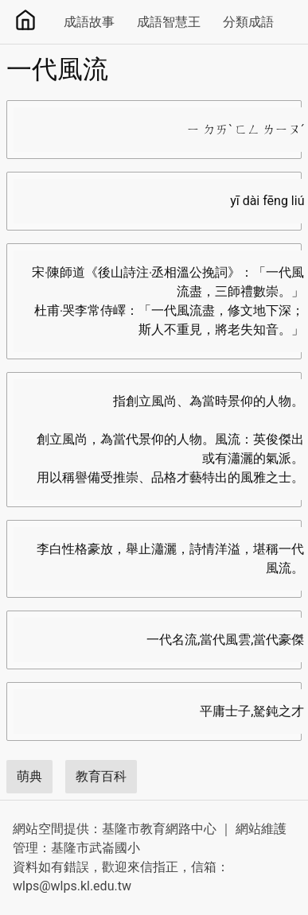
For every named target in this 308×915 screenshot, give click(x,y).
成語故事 (89, 21)
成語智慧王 (169, 21)
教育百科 (101, 776)
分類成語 (248, 21)
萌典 (29, 776)
